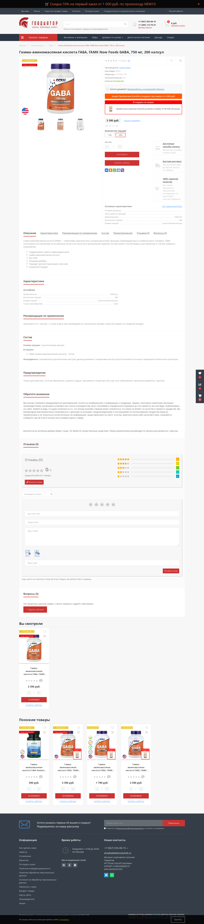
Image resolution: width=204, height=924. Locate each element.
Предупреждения (122, 233)
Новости (23, 852)
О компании (25, 856)
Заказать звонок (145, 27)
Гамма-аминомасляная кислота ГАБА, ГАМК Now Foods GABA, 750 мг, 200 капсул (34, 674)
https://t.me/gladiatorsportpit (75, 865)
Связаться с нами (27, 886)
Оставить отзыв (171, 571)
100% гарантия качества (168, 180)
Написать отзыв (34, 482)
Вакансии (23, 860)
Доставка (25, 11)
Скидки (170, 37)
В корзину (122, 154)
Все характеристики (172, 206)
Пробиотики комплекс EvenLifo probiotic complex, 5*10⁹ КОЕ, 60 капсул (148, 109)
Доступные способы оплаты (169, 145)
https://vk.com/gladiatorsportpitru (64, 865)
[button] (200, 397)
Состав (105, 233)
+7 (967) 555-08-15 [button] (116, 848)
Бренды (158, 37)
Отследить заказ (92, 11)
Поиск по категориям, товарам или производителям (86, 29)
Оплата (37, 11)
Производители (26, 899)
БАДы (95, 37)
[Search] (125, 24)
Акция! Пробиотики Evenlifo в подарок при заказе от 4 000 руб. (143, 96)
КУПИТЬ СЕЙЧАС (122, 163)
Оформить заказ (178, 25)
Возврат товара (26, 891)
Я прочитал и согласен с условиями (135, 828)
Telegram (106, 875)
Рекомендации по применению (79, 233)
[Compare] (180, 60)
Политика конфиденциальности (130, 828)
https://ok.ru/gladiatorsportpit (69, 865)
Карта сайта (25, 895)
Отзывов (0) (143, 233)
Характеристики (49, 233)
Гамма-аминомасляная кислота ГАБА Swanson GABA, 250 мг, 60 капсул (34, 770)
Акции (67, 44)
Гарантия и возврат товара (56, 11)
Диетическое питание (139, 37)
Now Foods (124, 67)
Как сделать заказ (28, 848)
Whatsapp (112, 875)
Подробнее (64, 919)
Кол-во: (108, 142)
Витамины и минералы (76, 37)
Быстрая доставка (169, 161)
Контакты (76, 11)
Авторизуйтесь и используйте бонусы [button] (145, 89)
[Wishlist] (171, 60)
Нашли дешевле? (132, 120)
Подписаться (173, 823)
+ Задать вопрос (35, 609)
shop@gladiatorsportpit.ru (117, 853)
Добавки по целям (112, 37)
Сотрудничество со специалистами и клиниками (124, 11)
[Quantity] (113, 147)
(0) (129, 60)
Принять (178, 919)
